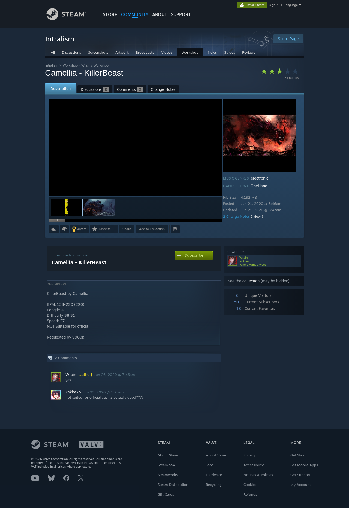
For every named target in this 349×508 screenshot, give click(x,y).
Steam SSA (166, 465)
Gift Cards (166, 494)
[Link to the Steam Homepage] (70, 18)
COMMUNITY (134, 14)
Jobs (209, 465)
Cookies (249, 484)
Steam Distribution (173, 484)
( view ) (261, 216)
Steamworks (168, 475)
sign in (273, 5)
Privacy (249, 455)
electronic (263, 178)
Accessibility (253, 465)
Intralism (51, 65)
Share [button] (126, 229)
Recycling (214, 484)
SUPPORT (181, 14)
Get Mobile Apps (304, 465)
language (291, 5)
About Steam (168, 455)
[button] (99, 207)
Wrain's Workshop (95, 65)
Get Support (300, 475)
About (159, 14)
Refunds (250, 494)
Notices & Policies (258, 475)
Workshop (70, 65)
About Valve (216, 455)
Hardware (214, 475)
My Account (300, 484)
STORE (110, 14)
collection (251, 281)
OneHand (262, 185)
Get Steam (299, 455)
